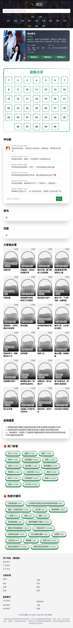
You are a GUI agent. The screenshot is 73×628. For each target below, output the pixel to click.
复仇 (29, 26)
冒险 (43, 26)
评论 (59, 199)
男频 (38, 608)
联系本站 (6, 562)
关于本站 (6, 569)
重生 (29, 21)
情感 (15, 21)
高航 (61, 48)
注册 (40, 17)
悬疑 (33, 48)
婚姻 (36, 26)
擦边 (50, 21)
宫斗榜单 (6, 600)
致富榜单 (6, 605)
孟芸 (58, 48)
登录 (32, 17)
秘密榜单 (40, 601)
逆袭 (43, 21)
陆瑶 (53, 48)
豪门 (38, 48)
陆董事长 (65, 48)
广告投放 (6, 565)
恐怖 (57, 21)
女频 (38, 605)
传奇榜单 (6, 608)
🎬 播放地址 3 (60, 57)
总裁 (22, 21)
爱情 (43, 48)
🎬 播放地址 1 (33, 57)
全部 (8, 21)
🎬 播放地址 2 (47, 57)
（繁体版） (16, 558)
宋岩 (56, 48)
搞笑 (64, 21)
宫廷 (36, 21)
